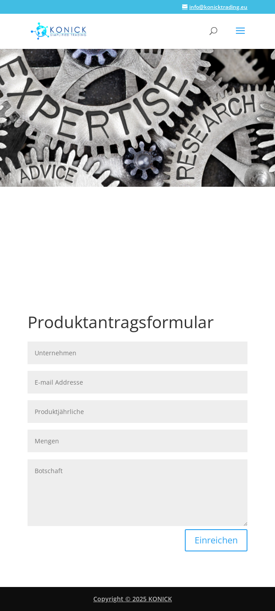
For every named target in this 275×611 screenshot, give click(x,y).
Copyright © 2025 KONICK (132, 599)
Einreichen (216, 540)
